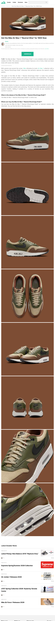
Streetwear (20, 2)
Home (3, 6)
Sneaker (9, 2)
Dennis (6, 41)
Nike (24, 68)
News (26, 2)
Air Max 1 (41, 68)
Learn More (47, 48)
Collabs (14, 2)
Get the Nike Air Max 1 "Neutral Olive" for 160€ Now (27, 6)
